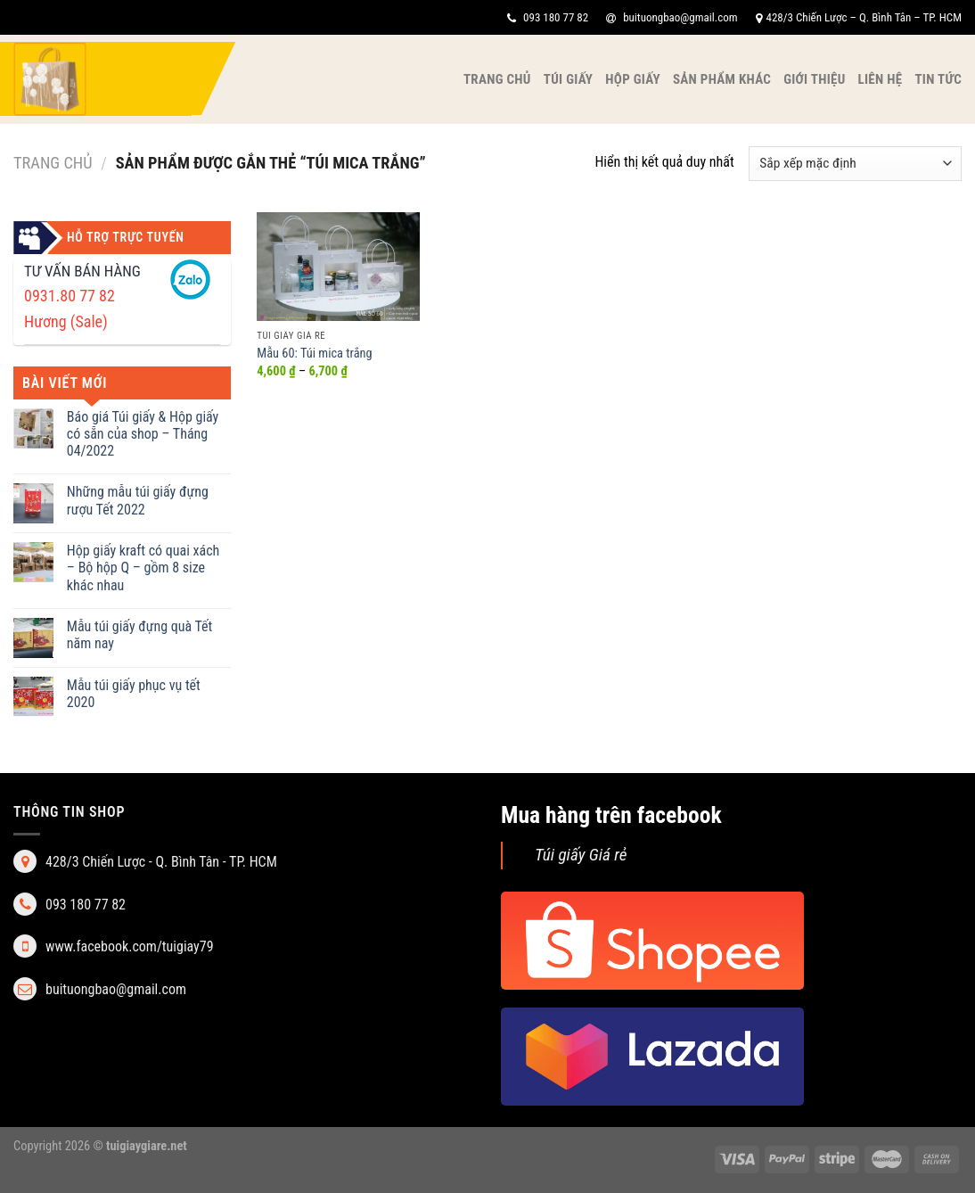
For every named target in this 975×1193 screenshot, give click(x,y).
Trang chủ (497, 79)
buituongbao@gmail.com (671, 17)
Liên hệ (880, 79)
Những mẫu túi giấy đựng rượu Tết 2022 (138, 500)
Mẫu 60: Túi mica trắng (314, 353)
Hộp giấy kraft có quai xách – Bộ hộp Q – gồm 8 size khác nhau (143, 567)
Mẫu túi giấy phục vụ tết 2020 (134, 694)
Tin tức (938, 79)
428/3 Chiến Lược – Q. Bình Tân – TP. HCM (859, 17)
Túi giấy (569, 79)
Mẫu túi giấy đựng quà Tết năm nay (140, 635)
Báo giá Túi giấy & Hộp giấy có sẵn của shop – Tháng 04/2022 (142, 433)
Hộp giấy (632, 79)
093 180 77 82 (547, 17)
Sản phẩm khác (722, 79)
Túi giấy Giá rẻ (581, 854)
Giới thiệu (814, 79)
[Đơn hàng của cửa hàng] (855, 163)
